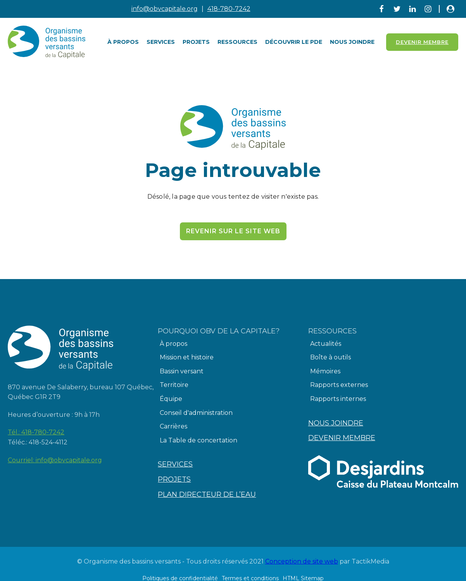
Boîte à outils (330, 357)
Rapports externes (339, 384)
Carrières (173, 426)
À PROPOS (123, 41)
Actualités (325, 343)
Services (161, 41)
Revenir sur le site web (233, 231)
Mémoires (325, 371)
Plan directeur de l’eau (207, 494)
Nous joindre (352, 41)
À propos (173, 343)
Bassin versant (182, 371)
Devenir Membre (422, 42)
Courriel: (55, 460)
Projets (196, 41)
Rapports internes (338, 398)
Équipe (171, 398)
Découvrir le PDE (293, 41)
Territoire (174, 384)
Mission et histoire (187, 357)
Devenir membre (341, 438)
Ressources (237, 41)
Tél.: (36, 432)
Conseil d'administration (196, 412)
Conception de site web (301, 561)
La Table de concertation (198, 440)
